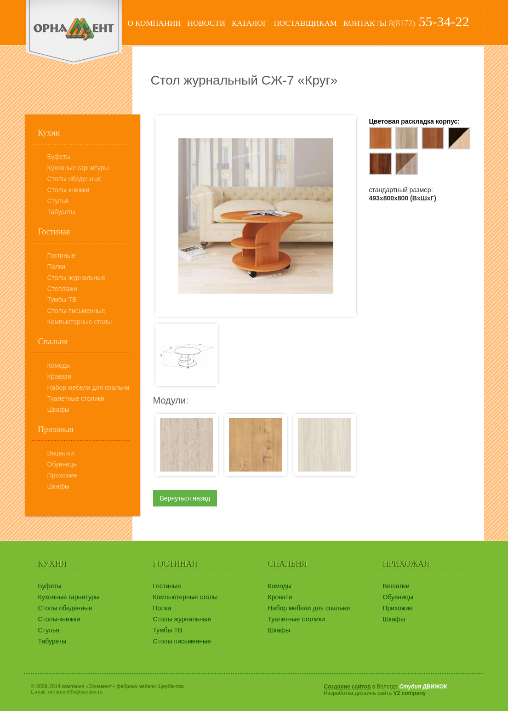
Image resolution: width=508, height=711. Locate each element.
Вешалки (60, 453)
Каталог (250, 23)
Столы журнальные (76, 277)
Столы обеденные (74, 178)
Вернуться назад (185, 498)
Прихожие (62, 475)
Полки (56, 266)
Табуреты (61, 212)
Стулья (57, 201)
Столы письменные (76, 310)
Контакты (365, 23)
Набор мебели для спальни (88, 387)
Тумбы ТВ (62, 299)
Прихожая (56, 429)
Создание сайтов (347, 686)
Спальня (53, 341)
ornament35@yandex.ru (75, 691)
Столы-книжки (68, 189)
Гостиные (61, 255)
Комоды (59, 365)
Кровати (59, 376)
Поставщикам (305, 23)
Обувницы (62, 464)
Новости (206, 23)
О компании (154, 23)
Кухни (49, 132)
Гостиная (54, 231)
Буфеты (59, 156)
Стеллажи (62, 288)
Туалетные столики (75, 398)
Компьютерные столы (79, 321)
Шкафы (58, 409)
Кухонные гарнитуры (78, 167)
